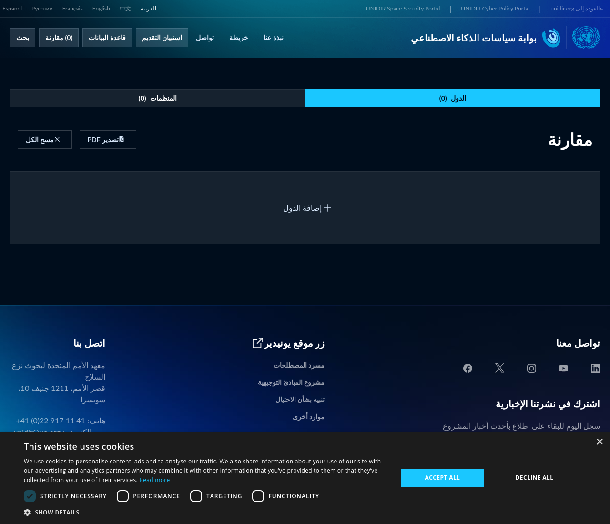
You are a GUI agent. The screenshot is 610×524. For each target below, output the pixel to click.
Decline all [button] (535, 477)
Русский (42, 8)
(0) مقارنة (58, 37)
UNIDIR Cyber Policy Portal (495, 8)
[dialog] (305, 478)
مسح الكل (43, 139)
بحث (22, 37)
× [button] (599, 442)
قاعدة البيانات (107, 37)
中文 (125, 8)
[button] (205, 512)
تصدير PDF (106, 139)
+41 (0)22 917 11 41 (50, 420)
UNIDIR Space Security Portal (403, 8)
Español (12, 8)
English (101, 8)
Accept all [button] (442, 477)
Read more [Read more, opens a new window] (154, 480)
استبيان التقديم (162, 37)
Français (72, 8)
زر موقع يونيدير (288, 343)
